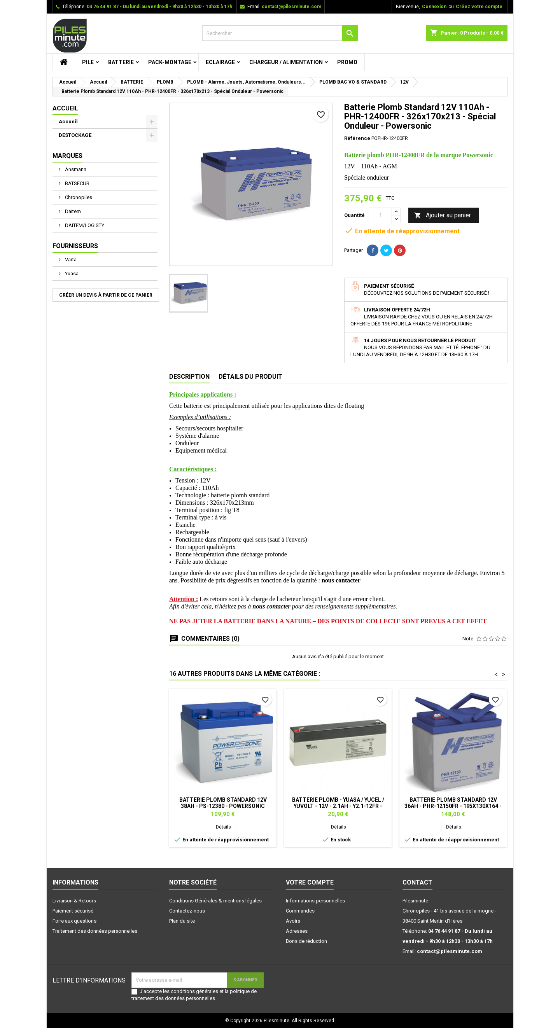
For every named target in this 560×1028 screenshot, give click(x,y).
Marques (67, 155)
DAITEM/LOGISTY (84, 225)
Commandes (300, 911)
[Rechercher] (280, 33)
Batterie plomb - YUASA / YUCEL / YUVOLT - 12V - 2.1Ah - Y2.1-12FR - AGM (338, 806)
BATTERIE (121, 62)
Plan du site (182, 921)
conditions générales (194, 991)
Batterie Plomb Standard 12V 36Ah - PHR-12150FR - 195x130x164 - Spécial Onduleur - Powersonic (453, 806)
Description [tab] (189, 376)
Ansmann (75, 169)
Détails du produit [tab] (250, 376)
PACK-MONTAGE (169, 62)
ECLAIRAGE (220, 62)
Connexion (434, 6)
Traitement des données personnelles (94, 931)
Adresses (297, 931)
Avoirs (293, 921)
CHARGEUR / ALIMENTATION (286, 62)
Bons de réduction (306, 941)
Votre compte (310, 882)
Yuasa (71, 273)
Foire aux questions (74, 921)
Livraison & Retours (74, 901)
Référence (357, 138)
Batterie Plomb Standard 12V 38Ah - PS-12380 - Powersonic (223, 803)
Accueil (65, 108)
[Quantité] (380, 215)
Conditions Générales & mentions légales (215, 901)
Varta (70, 259)
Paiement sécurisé (72, 911)
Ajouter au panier (442, 216)
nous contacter (341, 580)
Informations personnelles (315, 901)
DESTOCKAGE (75, 135)
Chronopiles (78, 197)
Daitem (72, 211)
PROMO (347, 62)
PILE (88, 62)
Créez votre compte (479, 6)
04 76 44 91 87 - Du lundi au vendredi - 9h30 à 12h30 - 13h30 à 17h (159, 6)
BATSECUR (76, 183)
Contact (417, 882)
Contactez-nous (187, 911)
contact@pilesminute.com (291, 6)
